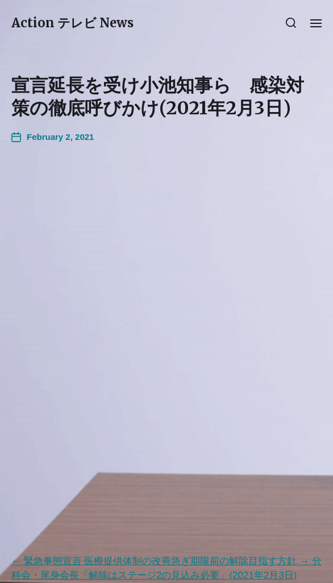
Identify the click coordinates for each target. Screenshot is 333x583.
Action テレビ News (72, 22)
